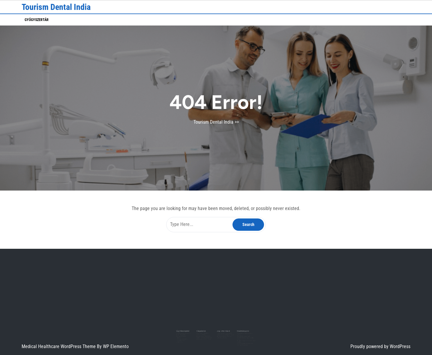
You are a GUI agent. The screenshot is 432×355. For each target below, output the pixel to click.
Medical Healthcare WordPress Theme (59, 346)
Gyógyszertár (37, 20)
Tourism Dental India (56, 7)
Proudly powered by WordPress (380, 346)
